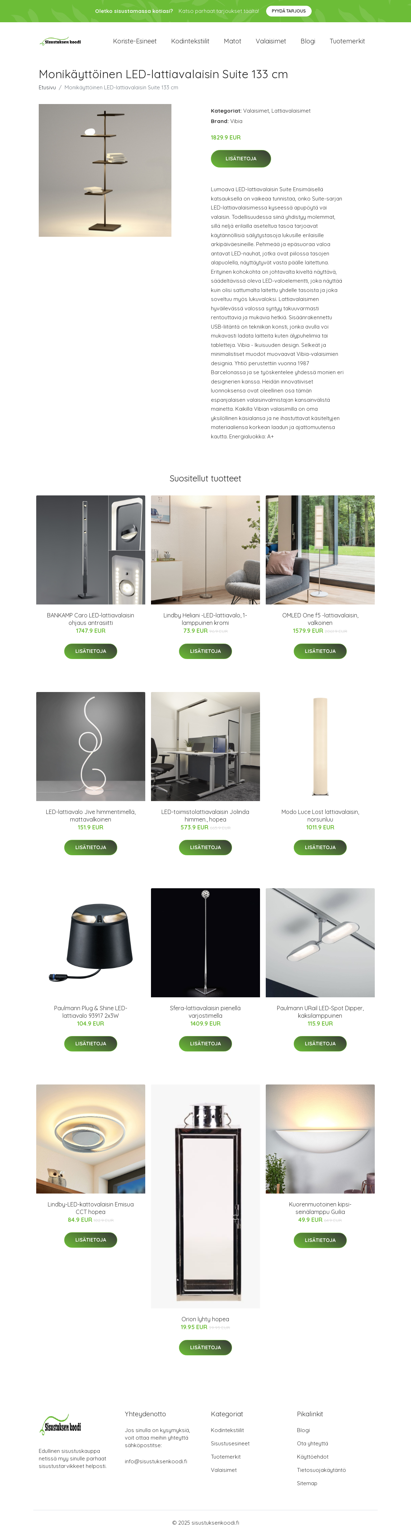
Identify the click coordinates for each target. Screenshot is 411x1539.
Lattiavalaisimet (291, 114)
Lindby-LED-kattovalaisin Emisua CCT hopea (91, 1211)
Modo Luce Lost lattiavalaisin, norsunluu (320, 819)
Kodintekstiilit (190, 43)
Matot (232, 43)
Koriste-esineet (135, 43)
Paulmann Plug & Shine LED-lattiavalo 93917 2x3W (90, 1015)
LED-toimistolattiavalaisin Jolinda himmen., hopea (205, 819)
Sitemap (307, 1487)
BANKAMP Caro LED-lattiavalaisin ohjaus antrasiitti (90, 623)
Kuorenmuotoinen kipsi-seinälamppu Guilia (320, 1212)
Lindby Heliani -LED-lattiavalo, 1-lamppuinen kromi (205, 623)
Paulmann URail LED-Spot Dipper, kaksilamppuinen (320, 1015)
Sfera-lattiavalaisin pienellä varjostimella (205, 1015)
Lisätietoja (241, 162)
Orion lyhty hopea (205, 1323)
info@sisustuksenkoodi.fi (156, 1465)
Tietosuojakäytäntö (321, 1473)
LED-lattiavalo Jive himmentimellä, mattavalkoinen (91, 819)
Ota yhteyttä (312, 1447)
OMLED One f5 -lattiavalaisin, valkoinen (320, 623)
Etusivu (47, 91)
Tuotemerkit (347, 43)
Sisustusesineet (230, 1447)
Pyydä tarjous (289, 11)
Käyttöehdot (313, 1460)
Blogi (308, 43)
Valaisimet (271, 43)
